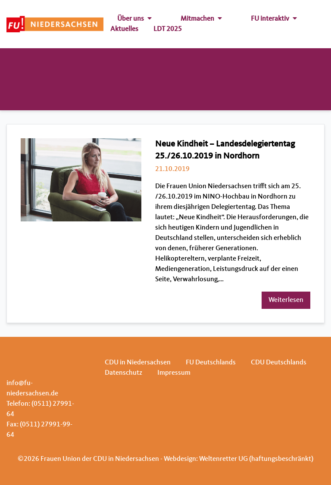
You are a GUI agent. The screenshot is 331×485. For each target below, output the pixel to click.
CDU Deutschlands (278, 362)
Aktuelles (124, 29)
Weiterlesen (286, 300)
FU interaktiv (274, 19)
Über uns (134, 19)
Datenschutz (123, 373)
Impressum (173, 373)
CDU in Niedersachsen (138, 362)
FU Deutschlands (211, 362)
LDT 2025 (167, 29)
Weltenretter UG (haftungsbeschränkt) (256, 459)
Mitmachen (201, 19)
